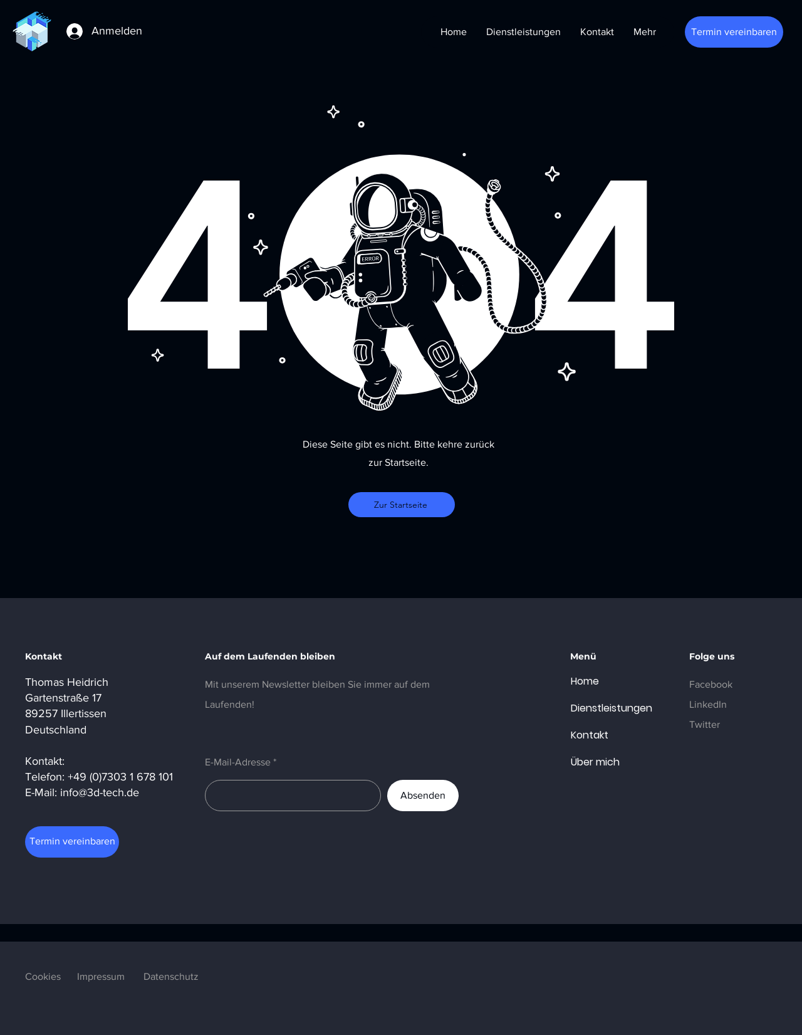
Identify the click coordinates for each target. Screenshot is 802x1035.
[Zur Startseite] (401, 504)
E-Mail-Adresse (238, 762)
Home (585, 681)
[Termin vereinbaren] (734, 32)
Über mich (595, 762)
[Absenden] (423, 795)
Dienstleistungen (601, 708)
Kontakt (589, 735)
